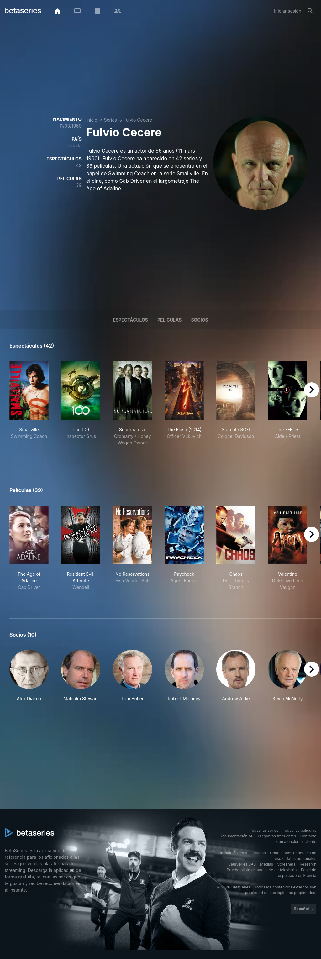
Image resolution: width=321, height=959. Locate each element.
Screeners (286, 864)
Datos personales (300, 858)
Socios (199, 319)
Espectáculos (130, 319)
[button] (29, 676)
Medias (266, 864)
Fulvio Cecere (138, 120)
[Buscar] (310, 11)
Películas (169, 319)
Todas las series (264, 830)
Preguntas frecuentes (277, 836)
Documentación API (237, 836)
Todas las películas (299, 830)
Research (308, 864)
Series (110, 120)
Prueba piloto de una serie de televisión (262, 869)
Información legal (232, 853)
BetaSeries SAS (242, 864)
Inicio (91, 120)
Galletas (258, 853)
